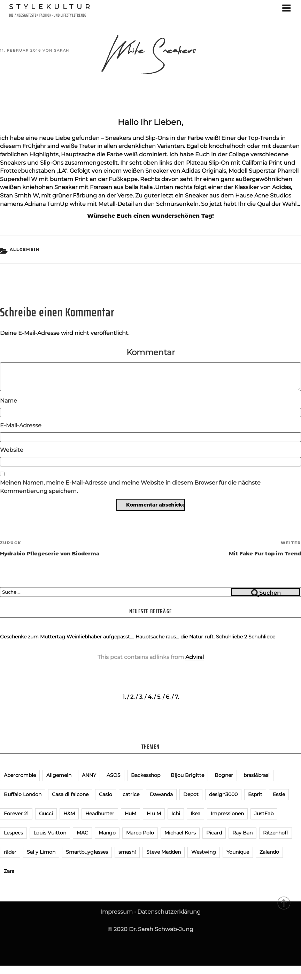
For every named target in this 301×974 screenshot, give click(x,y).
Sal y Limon (41, 852)
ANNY (89, 775)
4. (150, 697)
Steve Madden (163, 852)
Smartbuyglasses (87, 852)
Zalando (269, 852)
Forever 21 (16, 813)
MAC (82, 833)
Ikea (195, 813)
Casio (105, 794)
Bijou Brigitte (187, 775)
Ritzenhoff (275, 833)
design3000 (223, 794)
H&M (69, 813)
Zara (9, 871)
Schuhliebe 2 (231, 637)
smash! (127, 852)
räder (10, 852)
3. (141, 697)
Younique (237, 852)
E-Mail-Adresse (20, 425)
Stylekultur (51, 6)
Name (8, 400)
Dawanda (161, 794)
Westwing (203, 852)
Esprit (255, 794)
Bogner (224, 775)
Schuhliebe (261, 637)
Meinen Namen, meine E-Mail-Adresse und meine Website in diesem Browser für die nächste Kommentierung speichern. (130, 486)
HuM (130, 813)
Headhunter (99, 813)
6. (168, 697)
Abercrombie (20, 775)
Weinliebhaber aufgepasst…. (100, 637)
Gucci (46, 813)
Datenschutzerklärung (169, 911)
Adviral (194, 657)
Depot (191, 794)
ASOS (114, 775)
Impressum (116, 911)
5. (159, 697)
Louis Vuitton (49, 833)
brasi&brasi (257, 775)
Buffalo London (22, 794)
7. (177, 697)
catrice (131, 794)
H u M (154, 813)
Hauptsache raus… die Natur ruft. (175, 637)
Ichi (175, 813)
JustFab (263, 813)
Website (11, 450)
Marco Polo (140, 833)
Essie (279, 794)
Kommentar (150, 352)
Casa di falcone (70, 794)
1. (124, 697)
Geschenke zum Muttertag (32, 637)
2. (132, 697)
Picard (214, 833)
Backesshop (145, 775)
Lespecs (13, 833)
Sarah (61, 50)
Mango (107, 833)
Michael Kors (180, 833)
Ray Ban (242, 833)
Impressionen (227, 813)
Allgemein (25, 249)
